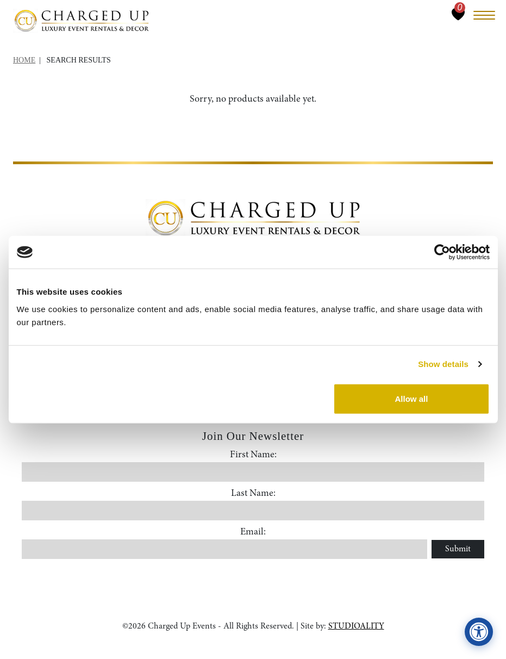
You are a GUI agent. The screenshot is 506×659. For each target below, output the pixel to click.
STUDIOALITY (356, 626)
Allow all (411, 398)
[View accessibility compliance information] (479, 632)
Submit (458, 549)
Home (24, 60)
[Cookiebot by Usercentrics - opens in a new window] (442, 252)
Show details (443, 364)
